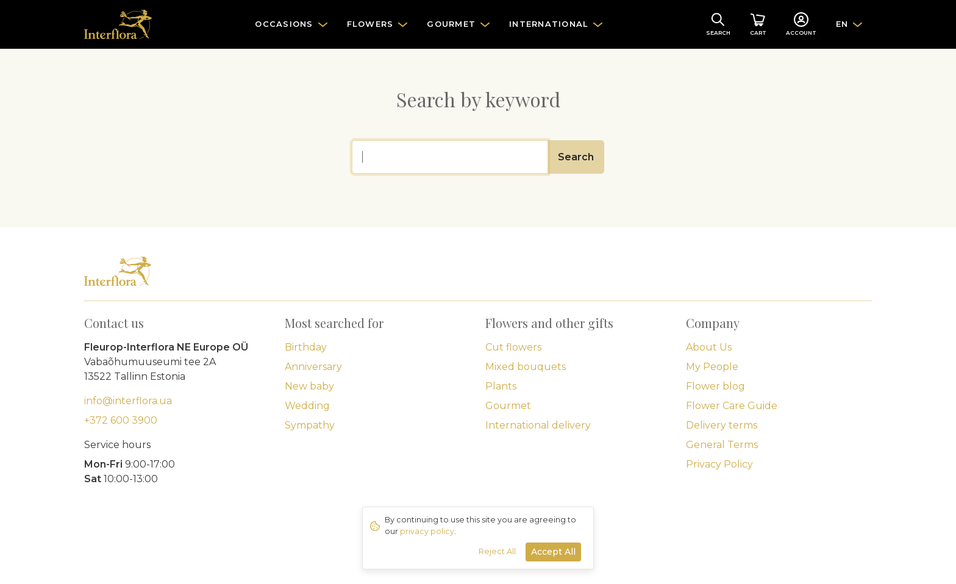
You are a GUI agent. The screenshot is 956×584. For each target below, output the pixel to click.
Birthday (306, 347)
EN (842, 24)
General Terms (722, 444)
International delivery (538, 425)
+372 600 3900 (120, 420)
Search (576, 157)
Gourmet (508, 405)
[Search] (450, 157)
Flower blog (715, 386)
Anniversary (313, 366)
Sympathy (310, 425)
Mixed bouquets (525, 366)
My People (712, 366)
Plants (500, 386)
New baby (309, 386)
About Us (709, 347)
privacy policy (427, 531)
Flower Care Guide (731, 405)
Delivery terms (721, 425)
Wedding (307, 405)
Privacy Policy (719, 464)
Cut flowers (513, 347)
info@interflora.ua (128, 401)
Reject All (497, 551)
